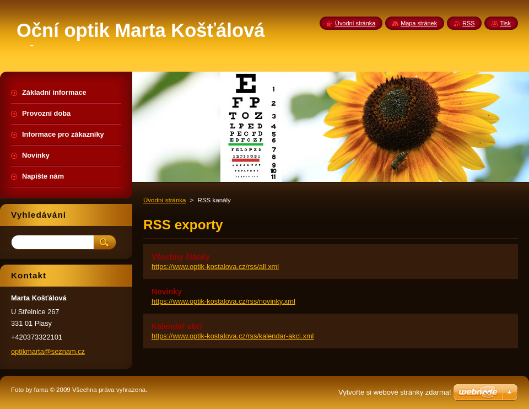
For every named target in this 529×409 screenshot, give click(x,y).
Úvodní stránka (164, 200)
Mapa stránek (419, 23)
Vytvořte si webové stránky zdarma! (394, 392)
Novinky (167, 291)
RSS (468, 23)
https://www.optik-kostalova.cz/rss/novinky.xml (223, 301)
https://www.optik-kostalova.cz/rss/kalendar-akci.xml (233, 336)
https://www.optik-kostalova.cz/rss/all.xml (215, 266)
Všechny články (181, 256)
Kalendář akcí (177, 326)
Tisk (505, 23)
